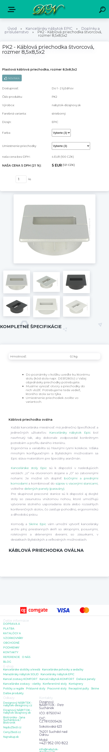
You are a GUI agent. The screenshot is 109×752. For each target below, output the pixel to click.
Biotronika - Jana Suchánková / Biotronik (14, 720)
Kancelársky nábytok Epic (70, 432)
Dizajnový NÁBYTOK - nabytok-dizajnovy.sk (17, 711)
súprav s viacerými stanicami (76, 483)
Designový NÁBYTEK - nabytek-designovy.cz (17, 704)
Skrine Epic (37, 524)
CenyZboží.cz (12, 732)
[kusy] (21, 179)
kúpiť (6, 179)
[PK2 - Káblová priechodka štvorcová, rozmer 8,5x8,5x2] (54, 196)
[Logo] (48, 9)
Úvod (12, 29)
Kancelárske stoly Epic (29, 468)
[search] (103, 10)
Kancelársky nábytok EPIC (49, 29)
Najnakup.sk (11, 737)
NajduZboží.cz (12, 727)
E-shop (12, 9)
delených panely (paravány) (44, 489)
